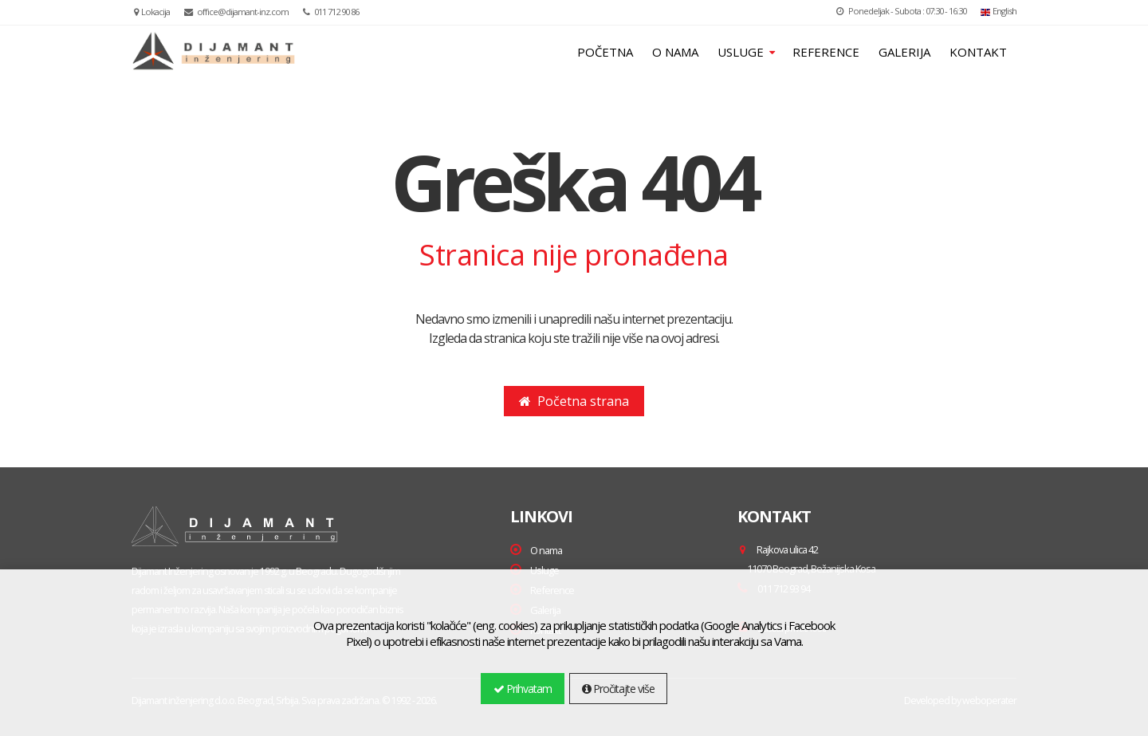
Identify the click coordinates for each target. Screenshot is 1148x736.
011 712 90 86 (331, 12)
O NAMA (675, 52)
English (998, 11)
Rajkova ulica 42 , (806, 559)
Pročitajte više (618, 688)
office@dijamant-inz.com (236, 12)
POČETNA (605, 52)
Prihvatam (522, 688)
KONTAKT (978, 52)
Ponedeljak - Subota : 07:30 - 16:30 (901, 11)
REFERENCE (825, 52)
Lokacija (152, 12)
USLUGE (742, 52)
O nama (546, 550)
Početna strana (574, 401)
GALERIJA (904, 52)
